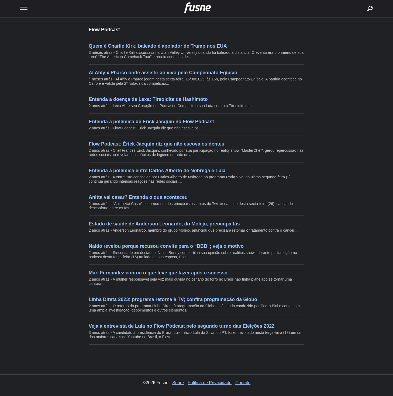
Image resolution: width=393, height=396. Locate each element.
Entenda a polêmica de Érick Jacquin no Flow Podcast (151, 121)
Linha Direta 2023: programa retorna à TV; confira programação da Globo (173, 299)
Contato (242, 382)
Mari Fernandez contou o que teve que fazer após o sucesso (158, 272)
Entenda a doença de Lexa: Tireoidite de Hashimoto (148, 99)
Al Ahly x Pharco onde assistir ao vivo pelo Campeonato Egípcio (163, 72)
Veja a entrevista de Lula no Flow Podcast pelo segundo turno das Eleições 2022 (181, 326)
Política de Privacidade (210, 382)
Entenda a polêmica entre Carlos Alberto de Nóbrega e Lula (157, 170)
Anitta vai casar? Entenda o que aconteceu (138, 197)
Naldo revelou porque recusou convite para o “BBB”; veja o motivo (166, 246)
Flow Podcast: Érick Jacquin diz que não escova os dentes (156, 144)
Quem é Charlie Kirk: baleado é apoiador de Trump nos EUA (158, 46)
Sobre (178, 382)
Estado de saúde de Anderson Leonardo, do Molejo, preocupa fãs (164, 224)
